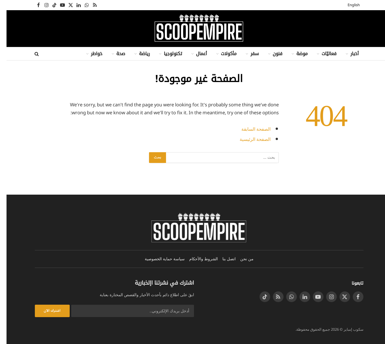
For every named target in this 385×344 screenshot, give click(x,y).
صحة (114, 53)
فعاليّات (322, 53)
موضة (295, 53)
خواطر (90, 53)
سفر (248, 53)
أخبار (348, 53)
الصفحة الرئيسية (247, 139)
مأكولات (222, 53)
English (347, 5)
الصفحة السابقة (248, 129)
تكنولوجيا (166, 53)
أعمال (195, 53)
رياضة (138, 53)
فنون (271, 53)
